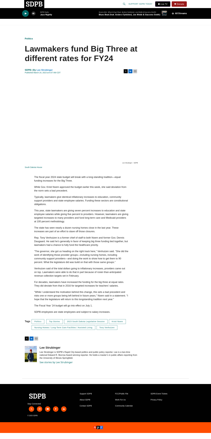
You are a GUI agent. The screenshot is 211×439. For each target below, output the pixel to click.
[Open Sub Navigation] (39, 28)
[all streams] (179, 19)
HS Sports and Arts (66, 28)
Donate (182, 7)
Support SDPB (86, 400)
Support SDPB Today (141, 7)
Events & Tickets (153, 28)
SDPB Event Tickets (159, 400)
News (46, 28)
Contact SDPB (86, 412)
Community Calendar (124, 412)
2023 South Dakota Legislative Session (86, 327)
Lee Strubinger (45, 76)
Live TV (163, 7)
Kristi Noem (117, 327)
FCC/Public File (121, 400)
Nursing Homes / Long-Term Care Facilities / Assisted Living (63, 334)
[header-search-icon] (124, 7)
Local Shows (109, 28)
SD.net (172, 28)
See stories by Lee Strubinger (56, 368)
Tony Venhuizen (107, 334)
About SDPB (85, 406)
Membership (130, 28)
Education (90, 28)
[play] (25, 19)
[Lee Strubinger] (31, 360)
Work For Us (120, 406)
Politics (29, 44)
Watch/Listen (30, 28)
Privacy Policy (156, 406)
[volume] (33, 20)
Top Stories (54, 327)
